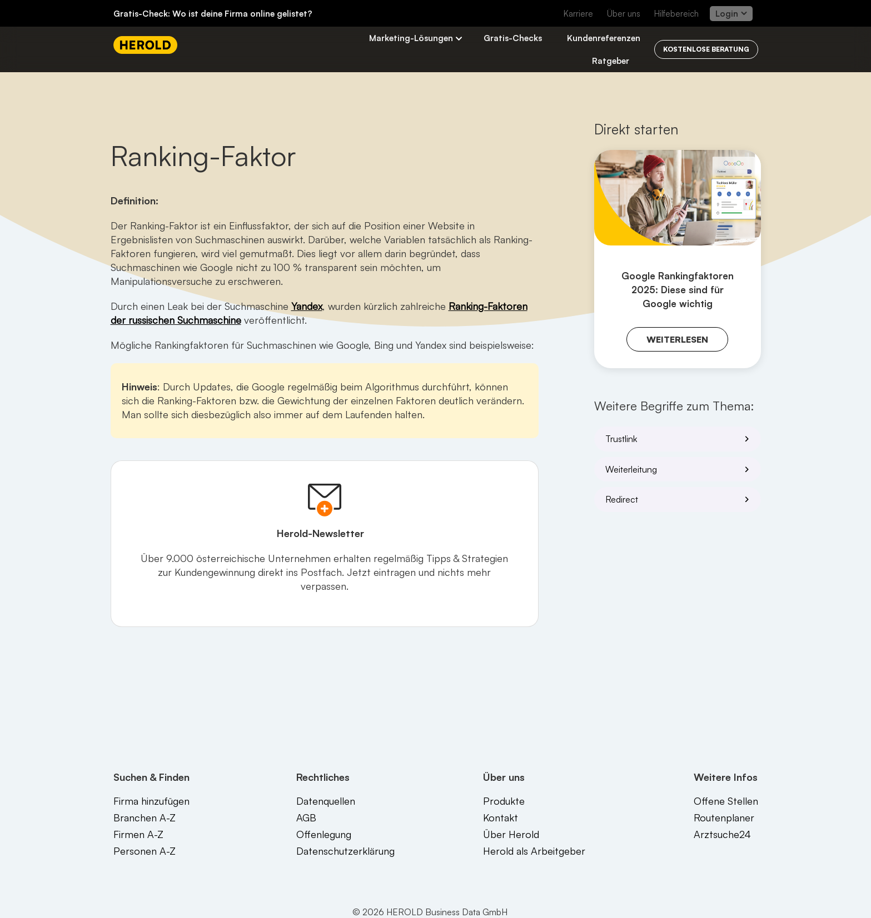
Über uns (623, 13)
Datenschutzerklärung (345, 851)
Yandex (306, 306)
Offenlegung (323, 834)
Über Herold (511, 834)
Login (731, 13)
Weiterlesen (677, 339)
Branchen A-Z (144, 817)
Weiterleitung (679, 469)
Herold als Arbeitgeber (534, 851)
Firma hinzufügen (151, 801)
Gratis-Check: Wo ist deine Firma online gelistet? (212, 13)
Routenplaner (724, 817)
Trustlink (679, 438)
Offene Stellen (726, 801)
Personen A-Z (144, 851)
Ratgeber (610, 61)
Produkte (504, 801)
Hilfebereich (676, 13)
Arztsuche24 (722, 834)
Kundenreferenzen (603, 38)
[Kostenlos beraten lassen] (706, 49)
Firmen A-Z (138, 834)
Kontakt (500, 817)
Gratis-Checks (513, 38)
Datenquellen (325, 801)
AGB (306, 817)
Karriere (578, 13)
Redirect (679, 499)
